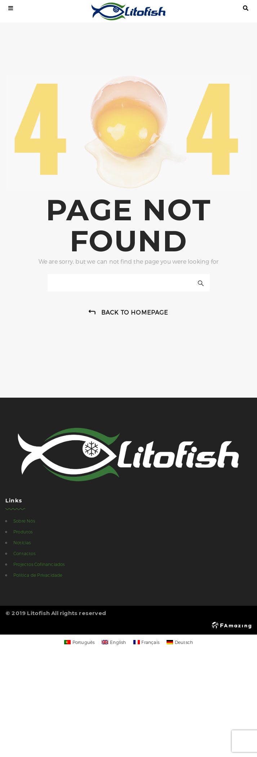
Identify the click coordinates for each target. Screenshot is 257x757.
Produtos (23, 531)
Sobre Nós (24, 520)
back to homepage (134, 312)
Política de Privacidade (38, 575)
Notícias (22, 542)
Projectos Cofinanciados (39, 564)
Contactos (24, 553)
